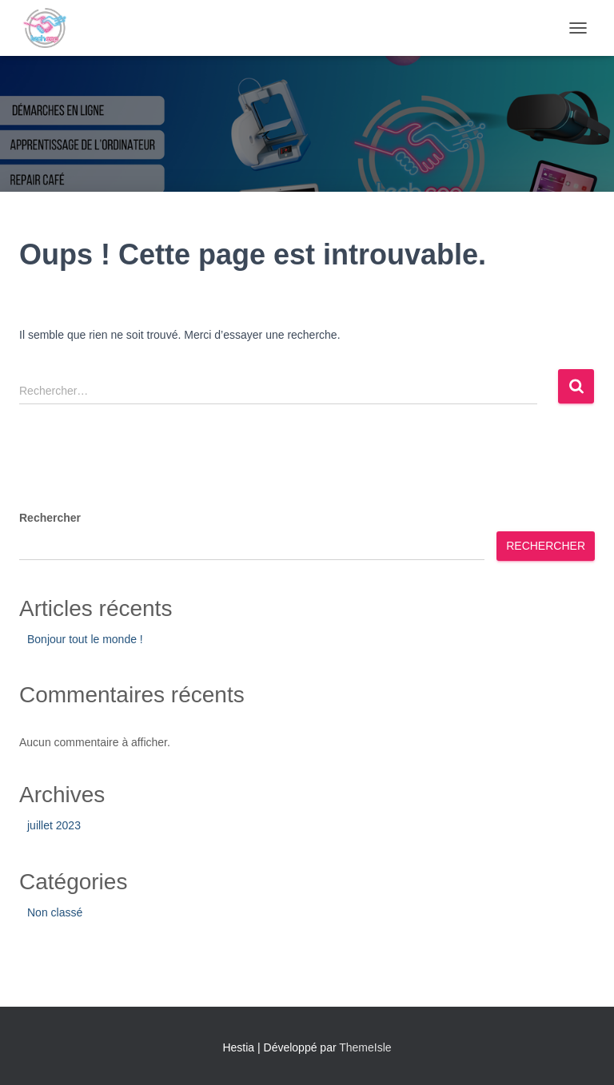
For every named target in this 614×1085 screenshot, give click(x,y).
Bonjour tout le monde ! (85, 639)
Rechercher (50, 517)
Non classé (54, 912)
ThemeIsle (365, 1047)
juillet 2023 (54, 825)
